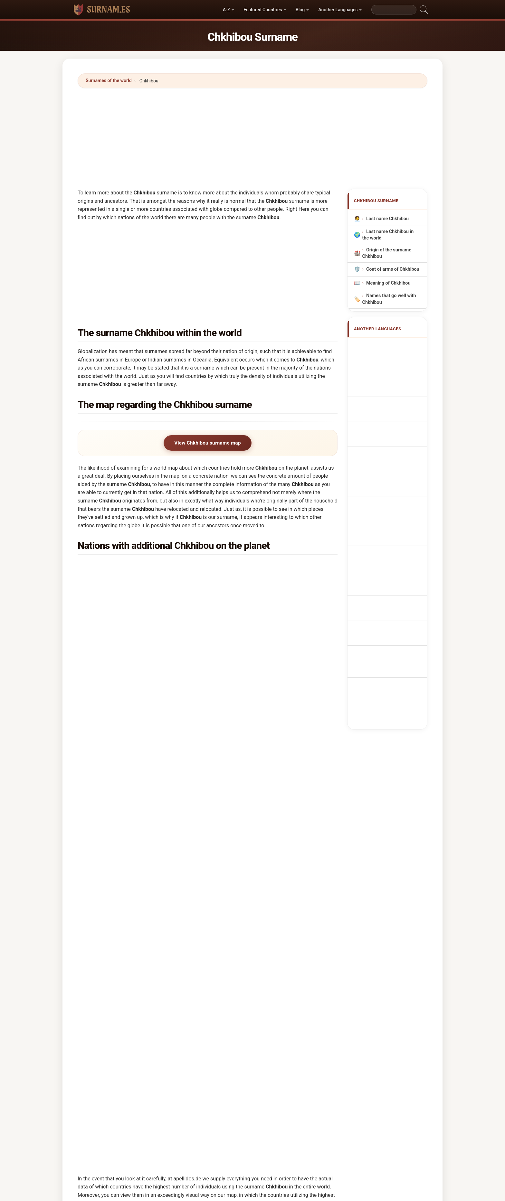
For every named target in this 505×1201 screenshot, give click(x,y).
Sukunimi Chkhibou (390, 476)
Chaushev (105, 1057)
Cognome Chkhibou (390, 388)
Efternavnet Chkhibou (392, 463)
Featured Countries (262, 9)
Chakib (300, 948)
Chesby (103, 1010)
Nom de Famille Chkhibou (384, 361)
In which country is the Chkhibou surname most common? (151, 716)
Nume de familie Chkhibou (385, 503)
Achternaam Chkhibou (393, 440)
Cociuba (104, 1073)
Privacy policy (331, 1151)
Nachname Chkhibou (391, 376)
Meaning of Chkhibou (388, 283)
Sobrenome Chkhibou (392, 415)
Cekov (167, 995)
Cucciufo (303, 1026)
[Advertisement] (252, 138)
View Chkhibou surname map (207, 443)
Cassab (169, 1042)
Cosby (300, 1073)
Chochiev (303, 963)
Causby (103, 1042)
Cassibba (237, 995)
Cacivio (169, 1057)
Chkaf (299, 1010)
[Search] (393, 9)
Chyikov (169, 948)
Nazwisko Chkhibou (390, 427)
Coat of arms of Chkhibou (392, 269)
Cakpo (102, 979)
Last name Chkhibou (387, 218)
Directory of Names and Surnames (271, 1151)
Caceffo (301, 1057)
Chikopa (236, 963)
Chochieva (172, 979)
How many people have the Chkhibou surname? (139, 778)
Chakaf (235, 1042)
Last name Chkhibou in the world (388, 235)
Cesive (234, 1089)
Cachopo (170, 963)
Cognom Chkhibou (389, 402)
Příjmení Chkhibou (389, 452)
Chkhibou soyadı (387, 530)
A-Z (226, 9)
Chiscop (169, 1010)
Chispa (102, 995)
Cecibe (168, 1026)
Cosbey (235, 1073)
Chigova (103, 963)
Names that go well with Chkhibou (389, 299)
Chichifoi (104, 948)
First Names (215, 1151)
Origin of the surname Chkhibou (386, 253)
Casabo (235, 979)
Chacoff (169, 1073)
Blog (300, 9)
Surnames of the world (109, 80)
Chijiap (102, 1026)
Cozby (167, 1089)
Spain (116, 662)
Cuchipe (236, 1026)
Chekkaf (236, 1057)
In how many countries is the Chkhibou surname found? (148, 757)
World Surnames (177, 1151)
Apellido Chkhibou (389, 346)
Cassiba (301, 995)
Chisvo (300, 979)
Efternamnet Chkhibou (393, 518)
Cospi (101, 1089)
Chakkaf (302, 1042)
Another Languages (337, 9)
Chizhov (236, 1010)
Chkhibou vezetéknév (392, 488)
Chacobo (236, 948)
